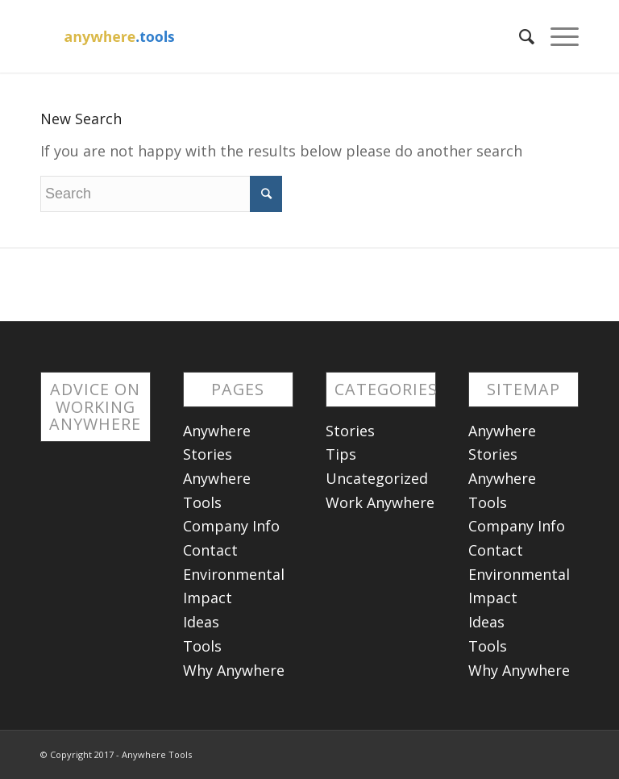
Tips (341, 454)
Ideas (201, 621)
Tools (202, 646)
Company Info (231, 525)
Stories (350, 430)
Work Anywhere (380, 502)
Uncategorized (377, 478)
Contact (210, 550)
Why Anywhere (234, 670)
